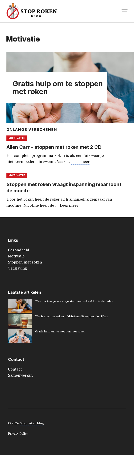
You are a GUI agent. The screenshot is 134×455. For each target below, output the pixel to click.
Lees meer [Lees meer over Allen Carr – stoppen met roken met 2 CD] (80, 161)
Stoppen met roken (25, 262)
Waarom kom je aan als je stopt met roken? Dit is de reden (74, 301)
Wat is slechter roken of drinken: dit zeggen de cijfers (71, 316)
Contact (15, 369)
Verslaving (17, 268)
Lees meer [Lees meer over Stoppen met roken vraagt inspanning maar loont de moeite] (69, 205)
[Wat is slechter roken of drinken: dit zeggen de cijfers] (20, 321)
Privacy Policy (18, 433)
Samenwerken (20, 375)
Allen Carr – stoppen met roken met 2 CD (54, 147)
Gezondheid (18, 250)
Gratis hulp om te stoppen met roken (57, 87)
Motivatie (16, 138)
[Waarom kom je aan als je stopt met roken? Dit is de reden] (20, 306)
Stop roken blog (32, 423)
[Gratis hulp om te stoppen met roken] (20, 337)
